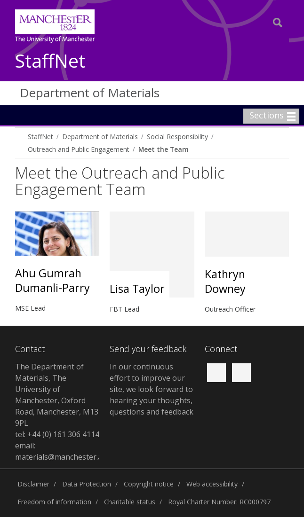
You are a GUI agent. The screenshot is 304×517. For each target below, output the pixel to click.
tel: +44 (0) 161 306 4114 (57, 434)
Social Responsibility (177, 136)
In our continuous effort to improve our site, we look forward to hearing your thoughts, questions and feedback (151, 389)
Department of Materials (90, 92)
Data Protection (86, 483)
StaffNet (50, 61)
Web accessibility (212, 483)
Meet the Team (163, 149)
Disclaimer (33, 483)
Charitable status (129, 501)
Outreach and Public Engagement (78, 149)
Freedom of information (54, 501)
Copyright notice (149, 483)
